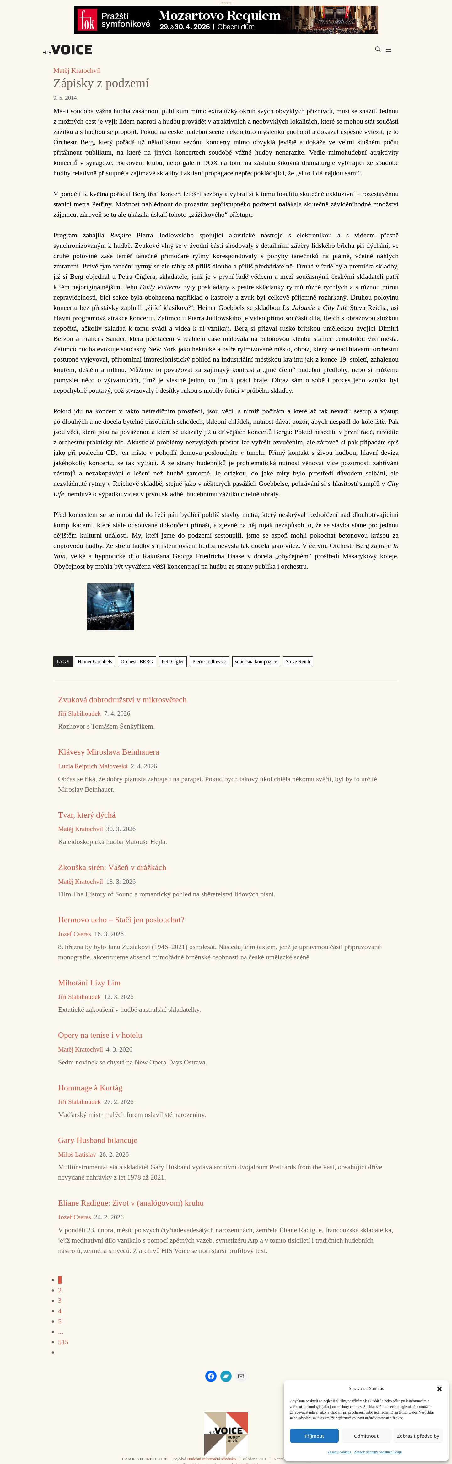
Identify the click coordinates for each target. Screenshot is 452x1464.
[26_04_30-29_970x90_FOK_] (226, 20)
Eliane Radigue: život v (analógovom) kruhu (131, 1202)
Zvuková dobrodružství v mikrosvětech (122, 699)
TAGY (63, 661)
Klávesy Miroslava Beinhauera (108, 751)
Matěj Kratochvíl (77, 70)
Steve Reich (294, 661)
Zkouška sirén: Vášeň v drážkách (112, 867)
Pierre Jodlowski (206, 661)
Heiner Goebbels (94, 661)
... (60, 1331)
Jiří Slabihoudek (79, 713)
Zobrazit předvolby (418, 1436)
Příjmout (314, 1436)
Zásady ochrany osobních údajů (378, 1452)
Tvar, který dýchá (87, 815)
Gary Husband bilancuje (97, 1140)
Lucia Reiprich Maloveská (93, 766)
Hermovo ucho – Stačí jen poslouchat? (121, 919)
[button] (439, 1388)
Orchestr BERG (135, 661)
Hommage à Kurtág (90, 1087)
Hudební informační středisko (211, 1458)
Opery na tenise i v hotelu (100, 1035)
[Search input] (348, 49)
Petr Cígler (171, 661)
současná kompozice (252, 661)
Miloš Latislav (77, 1154)
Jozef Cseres (74, 934)
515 (63, 1342)
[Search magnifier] (378, 49)
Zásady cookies (339, 1452)
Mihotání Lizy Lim (89, 982)
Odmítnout (366, 1436)
